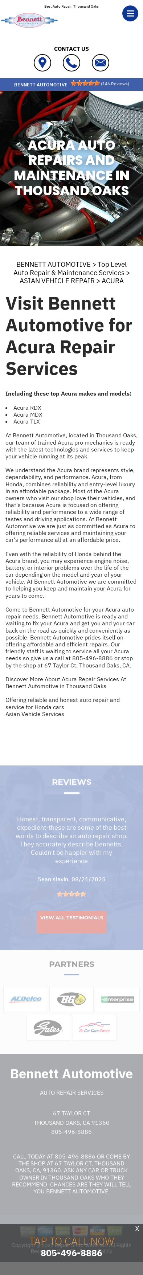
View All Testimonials (71, 926)
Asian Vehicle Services (34, 714)
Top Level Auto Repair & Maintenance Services (70, 268)
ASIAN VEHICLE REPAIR (57, 280)
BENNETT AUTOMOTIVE (53, 264)
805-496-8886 (92, 658)
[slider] (85, 83)
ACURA (113, 280)
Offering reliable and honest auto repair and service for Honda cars (62, 703)
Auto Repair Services (71, 1101)
